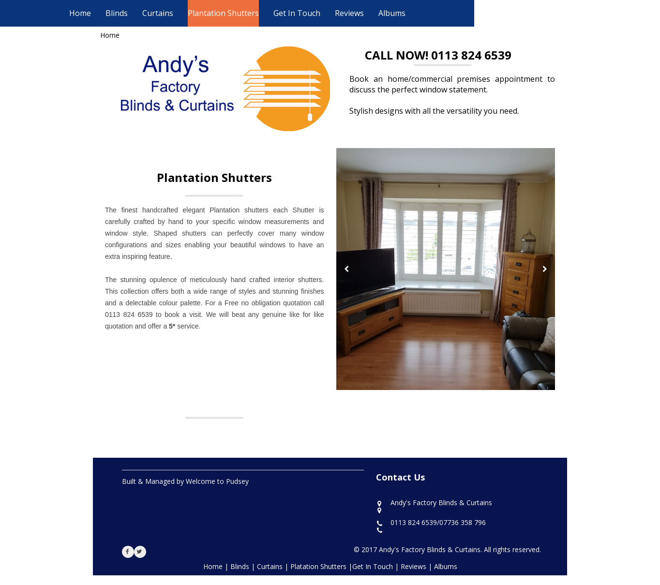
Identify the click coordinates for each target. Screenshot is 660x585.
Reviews (349, 13)
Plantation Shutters (223, 13)
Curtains (157, 13)
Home (80, 13)
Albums (391, 13)
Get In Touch (296, 13)
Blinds (116, 13)
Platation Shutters (319, 566)
